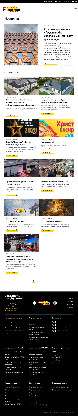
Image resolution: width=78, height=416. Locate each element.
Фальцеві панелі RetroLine (13, 328)
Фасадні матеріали (12, 383)
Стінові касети (56, 360)
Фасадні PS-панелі (11, 390)
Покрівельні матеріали (13, 318)
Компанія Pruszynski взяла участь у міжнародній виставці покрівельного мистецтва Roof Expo (19, 259)
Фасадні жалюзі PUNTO (12, 404)
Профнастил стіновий (59, 322)
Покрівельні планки (35, 387)
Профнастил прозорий (59, 331)
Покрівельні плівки (35, 393)
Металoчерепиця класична (13, 325)
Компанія (70, 301)
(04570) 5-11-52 (12, 308)
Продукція (69, 298)
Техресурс (70, 304)
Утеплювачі (32, 399)
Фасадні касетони (11, 396)
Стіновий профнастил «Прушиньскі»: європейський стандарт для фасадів (58, 34)
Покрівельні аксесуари (36, 390)
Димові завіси (56, 363)
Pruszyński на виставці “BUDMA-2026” (54, 182)
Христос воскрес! (47, 142)
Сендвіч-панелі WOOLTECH (38, 348)
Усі (5, 72)
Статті (53, 25)
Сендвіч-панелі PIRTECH (14, 348)
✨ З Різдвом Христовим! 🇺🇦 (51, 221)
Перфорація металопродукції (61, 390)
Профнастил (56, 318)
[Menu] (75, 9)
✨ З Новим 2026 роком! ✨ (16, 221)
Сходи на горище (34, 402)
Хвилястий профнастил (12, 387)
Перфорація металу (59, 383)
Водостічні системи (36, 318)
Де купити (69, 307)
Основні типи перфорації (60, 387)
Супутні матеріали (35, 383)
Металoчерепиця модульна (14, 322)
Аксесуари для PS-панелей (13, 393)
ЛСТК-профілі (56, 352)
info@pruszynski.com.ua (12, 310)
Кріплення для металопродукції (39, 405)
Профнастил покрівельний (61, 325)
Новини (10, 72)
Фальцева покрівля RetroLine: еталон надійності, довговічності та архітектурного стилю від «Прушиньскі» (20, 102)
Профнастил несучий (59, 328)
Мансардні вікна (34, 396)
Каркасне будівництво (60, 348)
